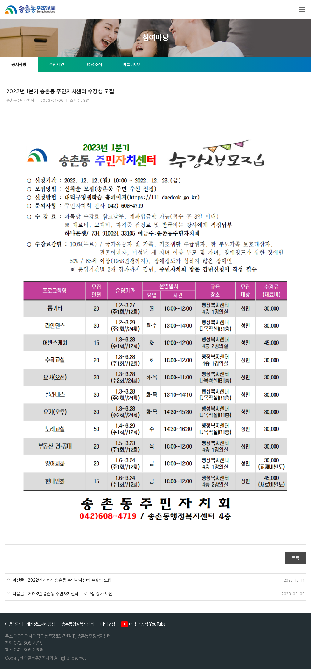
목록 (295, 558)
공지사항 (18, 64)
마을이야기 (132, 64)
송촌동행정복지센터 (77, 624)
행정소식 (94, 64)
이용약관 (12, 624)
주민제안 (56, 64)
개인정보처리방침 (40, 624)
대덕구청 (107, 624)
